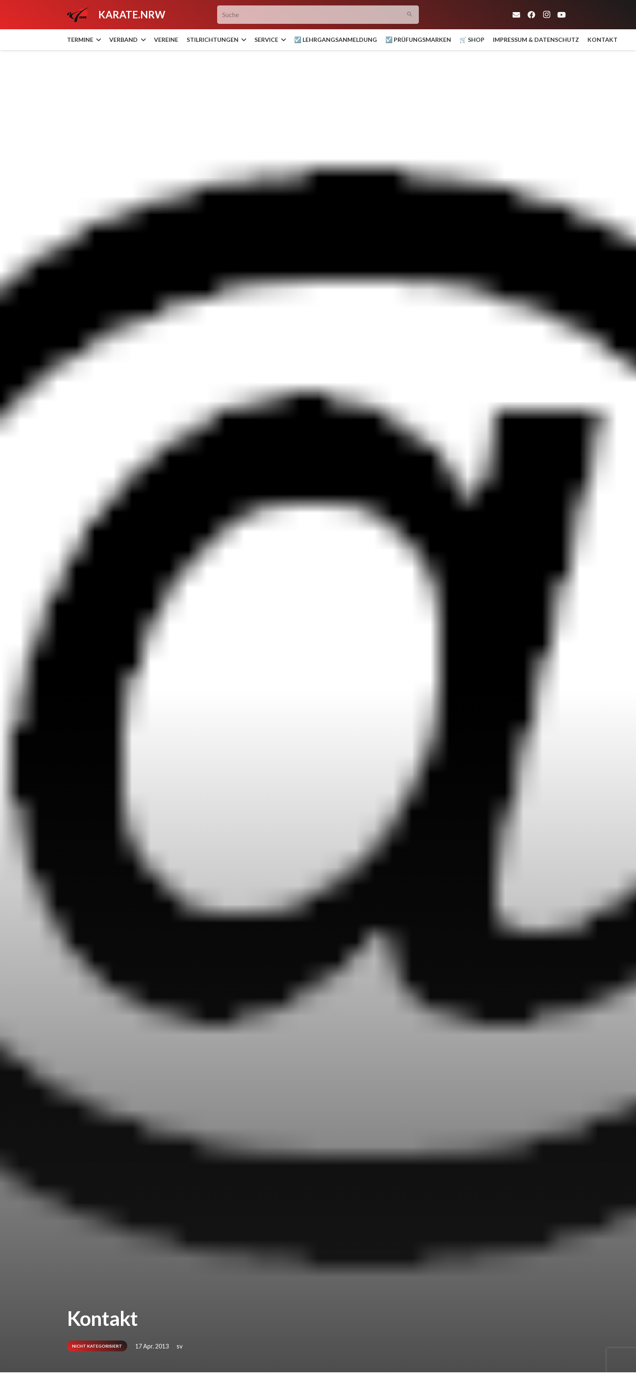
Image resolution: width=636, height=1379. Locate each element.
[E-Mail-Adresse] (516, 14)
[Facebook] (531, 14)
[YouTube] (561, 14)
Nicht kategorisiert (97, 1346)
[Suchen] (409, 14)
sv (179, 1346)
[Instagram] (546, 14)
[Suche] (318, 14)
